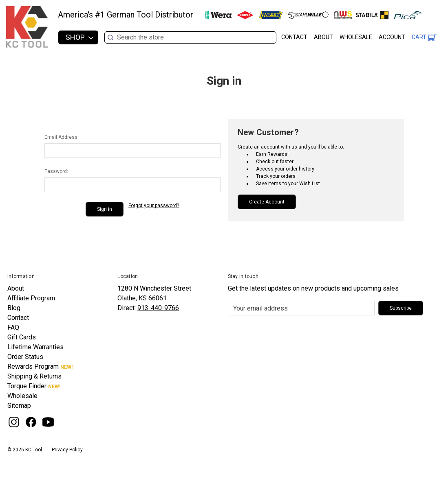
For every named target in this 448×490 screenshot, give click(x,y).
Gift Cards (21, 337)
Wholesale (356, 37)
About (323, 37)
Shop (79, 37)
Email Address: (61, 137)
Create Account (267, 202)
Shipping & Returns (34, 376)
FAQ (13, 327)
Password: (56, 171)
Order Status (25, 357)
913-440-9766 (158, 308)
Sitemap (19, 405)
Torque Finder (26, 386)
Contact (294, 37)
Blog (13, 308)
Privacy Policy (67, 450)
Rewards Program (33, 366)
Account (392, 37)
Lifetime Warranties (35, 347)
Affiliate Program (31, 298)
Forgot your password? (153, 205)
